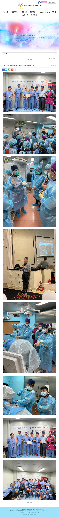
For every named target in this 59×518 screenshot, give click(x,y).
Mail (36, 510)
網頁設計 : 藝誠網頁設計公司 (29, 515)
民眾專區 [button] (44, 2)
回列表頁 (29, 495)
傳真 (28, 510)
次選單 (29, 46)
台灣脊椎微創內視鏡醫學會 (29, 5)
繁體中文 (52, 2)
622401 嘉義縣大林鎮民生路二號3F (31, 512)
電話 (11, 510)
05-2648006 (31, 510)
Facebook (39, 2)
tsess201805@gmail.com (43, 510)
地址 (22, 512)
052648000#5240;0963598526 (19, 510)
